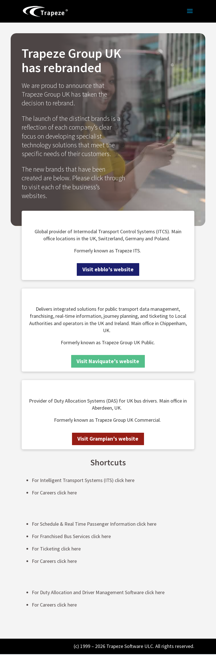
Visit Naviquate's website (108, 361)
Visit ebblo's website (108, 269)
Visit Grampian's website (108, 439)
